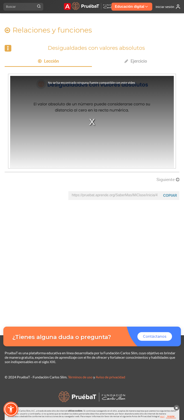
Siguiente (167, 179)
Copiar (170, 195)
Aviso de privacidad (110, 377)
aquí (162, 416)
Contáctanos (154, 336)
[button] (10, 409)
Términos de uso (80, 377)
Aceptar (171, 416)
